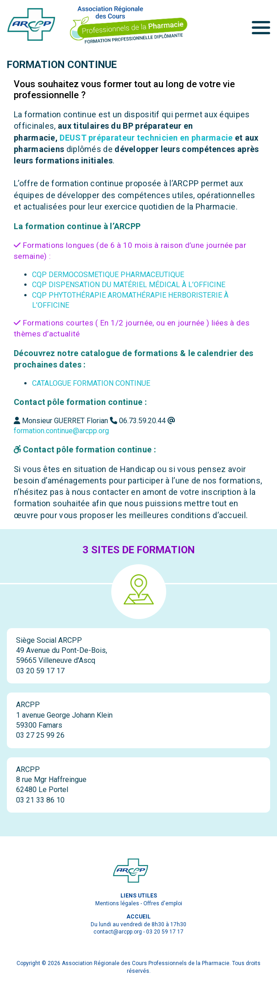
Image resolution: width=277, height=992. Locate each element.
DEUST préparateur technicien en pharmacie (146, 137)
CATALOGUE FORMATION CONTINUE (91, 383)
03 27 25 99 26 (40, 735)
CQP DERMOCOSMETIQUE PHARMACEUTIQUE (108, 274)
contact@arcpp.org (117, 932)
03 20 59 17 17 (40, 671)
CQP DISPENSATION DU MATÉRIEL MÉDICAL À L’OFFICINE (128, 284)
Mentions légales (117, 903)
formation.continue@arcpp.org (61, 430)
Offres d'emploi (162, 903)
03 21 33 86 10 (40, 800)
